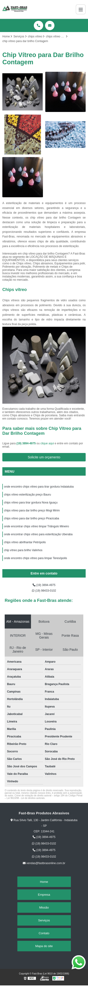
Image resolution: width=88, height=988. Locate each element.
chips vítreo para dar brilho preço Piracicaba (31, 518)
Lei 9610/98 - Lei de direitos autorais (26, 798)
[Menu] (81, 9)
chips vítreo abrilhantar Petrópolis (25, 542)
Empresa (44, 894)
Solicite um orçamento (44, 457)
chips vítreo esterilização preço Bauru (27, 494)
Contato (44, 933)
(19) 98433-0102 (44, 590)
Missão (44, 907)
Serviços (44, 920)
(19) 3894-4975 (26, 443)
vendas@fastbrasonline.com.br (44, 863)
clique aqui (47, 443)
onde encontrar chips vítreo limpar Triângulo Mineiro (36, 526)
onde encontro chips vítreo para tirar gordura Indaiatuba (39, 486)
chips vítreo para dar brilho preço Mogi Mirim (32, 510)
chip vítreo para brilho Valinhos (23, 550)
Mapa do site (44, 946)
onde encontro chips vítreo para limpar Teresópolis (36, 558)
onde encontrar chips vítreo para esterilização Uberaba (38, 534)
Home (44, 882)
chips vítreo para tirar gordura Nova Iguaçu (30, 502)
